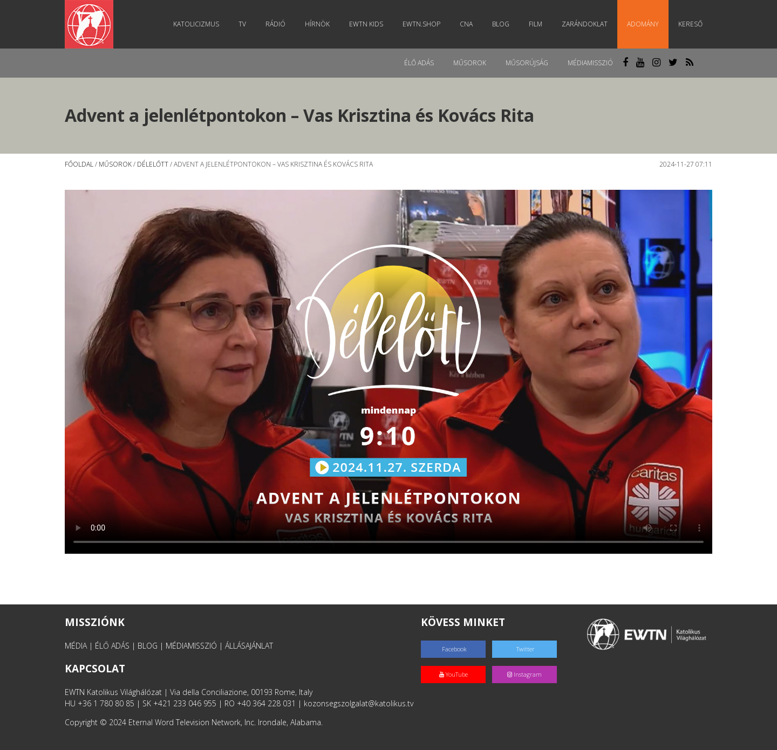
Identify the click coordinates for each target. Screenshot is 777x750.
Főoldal (79, 164)
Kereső (690, 24)
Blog (500, 24)
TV (242, 24)
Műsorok (469, 62)
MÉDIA (76, 646)
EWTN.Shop (421, 24)
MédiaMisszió (590, 62)
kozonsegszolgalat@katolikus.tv (358, 703)
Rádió (275, 24)
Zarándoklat (585, 24)
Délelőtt (152, 164)
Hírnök (317, 24)
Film (535, 24)
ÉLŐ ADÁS (112, 646)
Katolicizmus (196, 24)
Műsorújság (527, 62)
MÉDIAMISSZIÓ (191, 646)
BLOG (148, 646)
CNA (466, 24)
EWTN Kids (366, 24)
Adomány (643, 24)
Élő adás (419, 62)
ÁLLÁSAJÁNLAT (249, 646)
